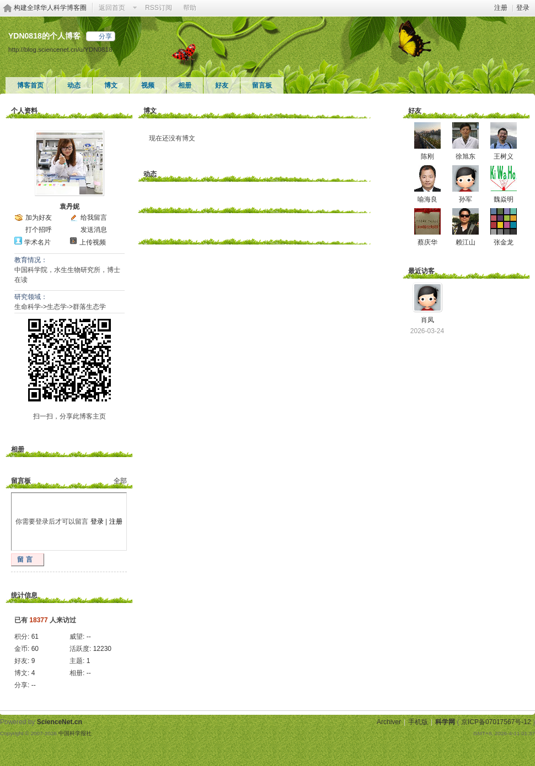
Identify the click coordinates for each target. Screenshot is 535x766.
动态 (74, 85)
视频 (147, 85)
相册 (184, 85)
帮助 (189, 8)
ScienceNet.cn (59, 722)
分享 (105, 36)
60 (35, 649)
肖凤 (427, 320)
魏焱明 (503, 199)
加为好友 (38, 217)
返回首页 (112, 8)
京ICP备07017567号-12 (496, 722)
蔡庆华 (427, 242)
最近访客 (421, 271)
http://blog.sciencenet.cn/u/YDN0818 (60, 49)
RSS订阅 (158, 8)
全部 (120, 481)
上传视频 (92, 242)
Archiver (389, 722)
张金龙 (503, 242)
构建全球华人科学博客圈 (50, 8)
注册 (500, 8)
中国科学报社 (75, 733)
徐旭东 (465, 156)
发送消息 (94, 229)
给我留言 (94, 217)
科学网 (445, 722)
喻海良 (427, 199)
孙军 (465, 199)
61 (35, 636)
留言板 (262, 85)
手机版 (418, 722)
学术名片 (37, 242)
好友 (221, 85)
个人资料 (24, 111)
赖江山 (465, 242)
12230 (102, 649)
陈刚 (427, 156)
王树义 (503, 156)
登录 (522, 8)
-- (89, 636)
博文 (110, 85)
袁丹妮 (69, 206)
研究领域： (30, 297)
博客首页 (30, 85)
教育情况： (30, 260)
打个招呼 (38, 229)
